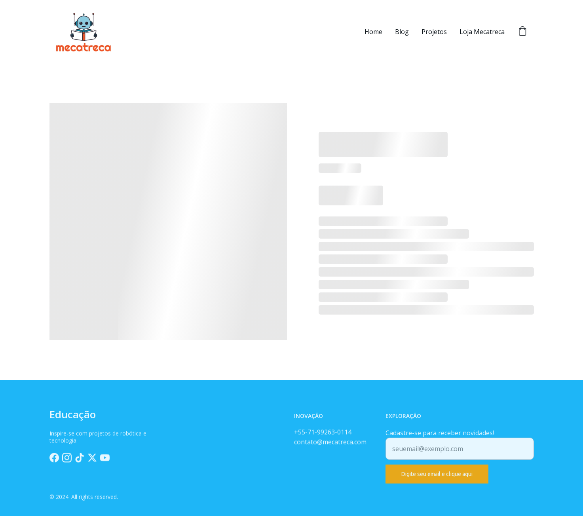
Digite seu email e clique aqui (437, 478)
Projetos (434, 31)
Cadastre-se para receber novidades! (440, 437)
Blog (402, 31)
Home (373, 31)
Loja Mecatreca (482, 31)
